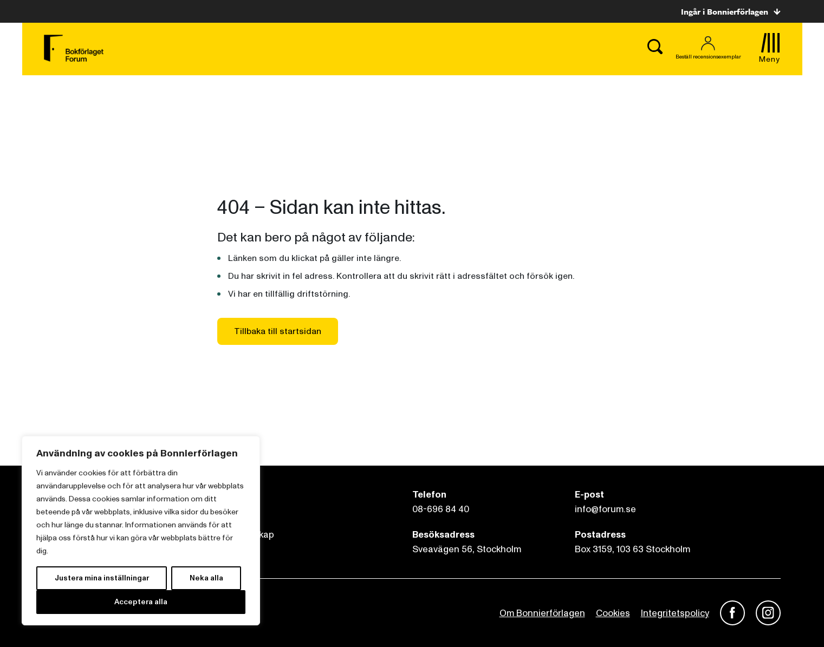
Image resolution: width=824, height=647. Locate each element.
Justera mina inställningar (102, 578)
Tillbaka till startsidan (277, 331)
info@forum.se (605, 509)
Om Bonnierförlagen (542, 613)
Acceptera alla (140, 602)
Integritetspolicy (675, 613)
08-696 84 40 (440, 509)
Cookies (613, 613)
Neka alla (206, 578)
